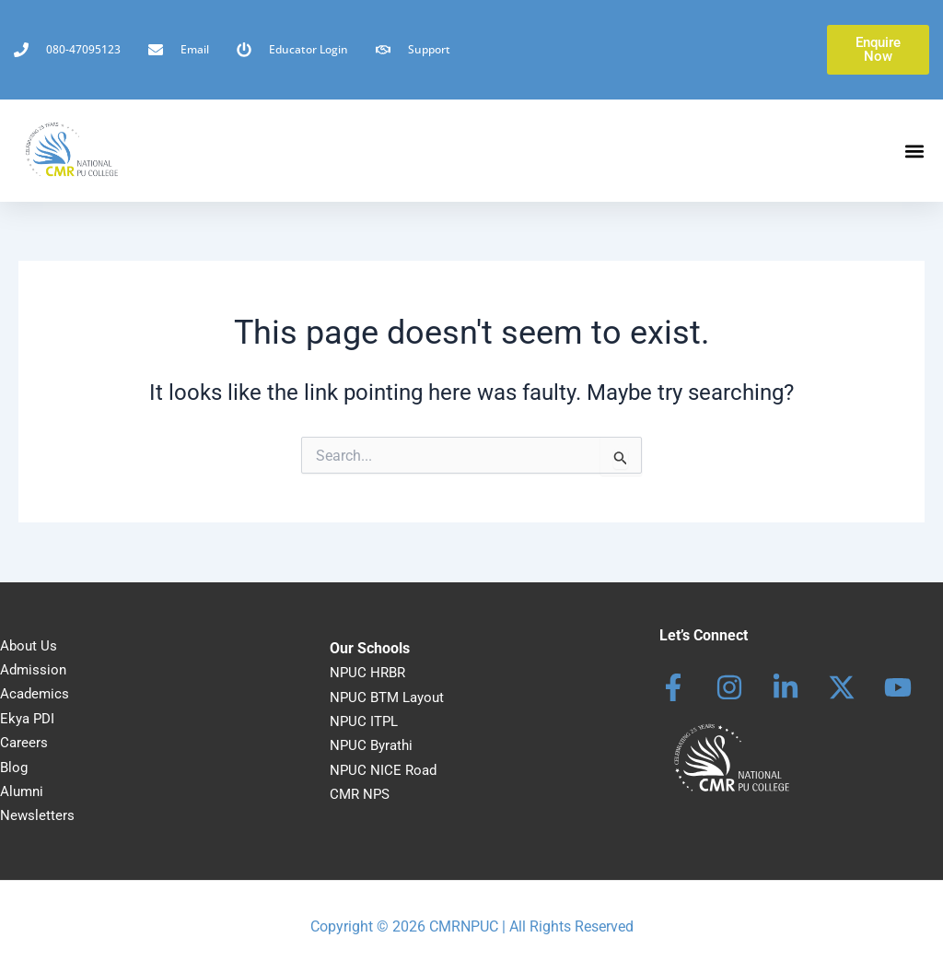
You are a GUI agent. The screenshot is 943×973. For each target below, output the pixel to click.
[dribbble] (898, 687)
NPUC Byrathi (373, 745)
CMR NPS (361, 794)
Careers (24, 742)
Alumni (23, 791)
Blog (14, 767)
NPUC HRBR (369, 672)
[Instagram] (729, 687)
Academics (36, 693)
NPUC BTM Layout (390, 697)
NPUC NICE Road (385, 770)
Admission (34, 669)
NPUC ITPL (366, 721)
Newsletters (38, 815)
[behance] (842, 687)
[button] (914, 150)
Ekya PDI (29, 718)
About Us (29, 645)
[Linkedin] (785, 687)
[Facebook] (673, 687)
